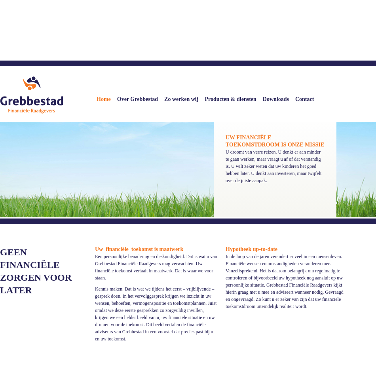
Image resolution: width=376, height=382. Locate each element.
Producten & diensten (230, 99)
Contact (304, 99)
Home (104, 99)
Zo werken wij (181, 99)
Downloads (276, 99)
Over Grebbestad (137, 99)
